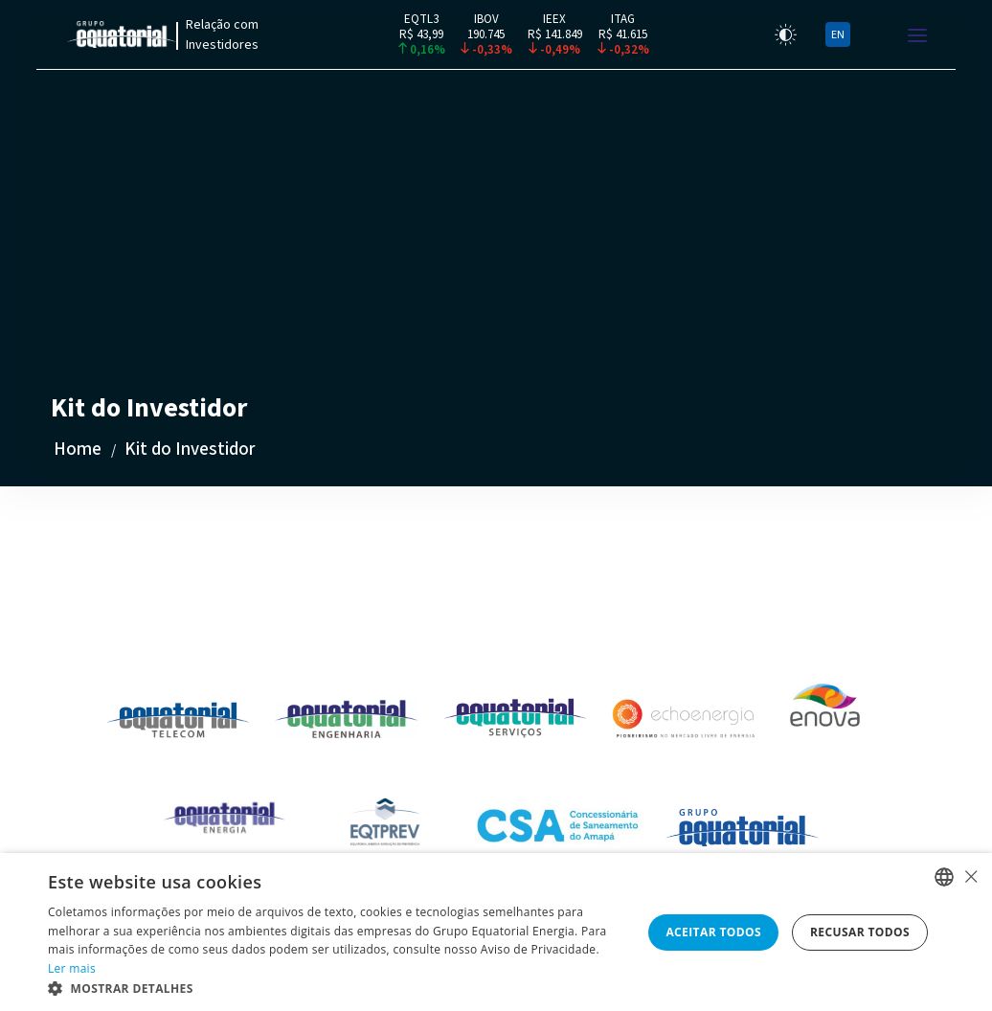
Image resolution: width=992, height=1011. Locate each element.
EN (838, 35)
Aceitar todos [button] (713, 932)
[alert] (496, 932)
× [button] (970, 876)
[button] (336, 987)
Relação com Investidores (222, 35)
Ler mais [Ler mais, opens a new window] (72, 968)
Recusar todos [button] (860, 932)
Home (77, 449)
